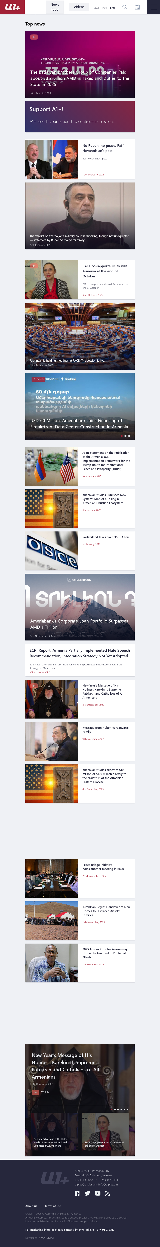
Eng (112, 7)
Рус (104, 7)
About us (31, 1206)
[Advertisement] (80, 831)
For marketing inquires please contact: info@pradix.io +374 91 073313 (70, 1229)
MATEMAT (47, 1238)
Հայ (96, 7)
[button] (121, 436)
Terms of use (53, 1206)
